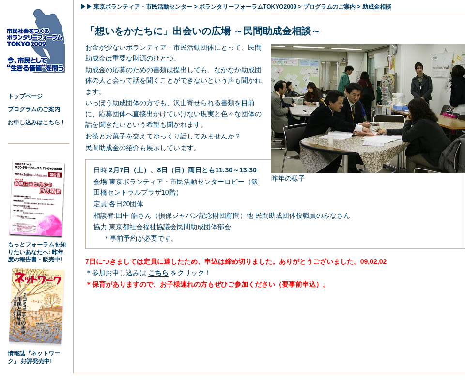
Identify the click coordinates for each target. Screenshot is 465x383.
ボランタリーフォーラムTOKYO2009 (247, 6)
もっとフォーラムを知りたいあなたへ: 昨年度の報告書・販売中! (37, 249)
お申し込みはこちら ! (35, 122)
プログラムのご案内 (34, 109)
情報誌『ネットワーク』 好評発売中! (37, 355)
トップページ (25, 96)
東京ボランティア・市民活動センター (142, 6)
